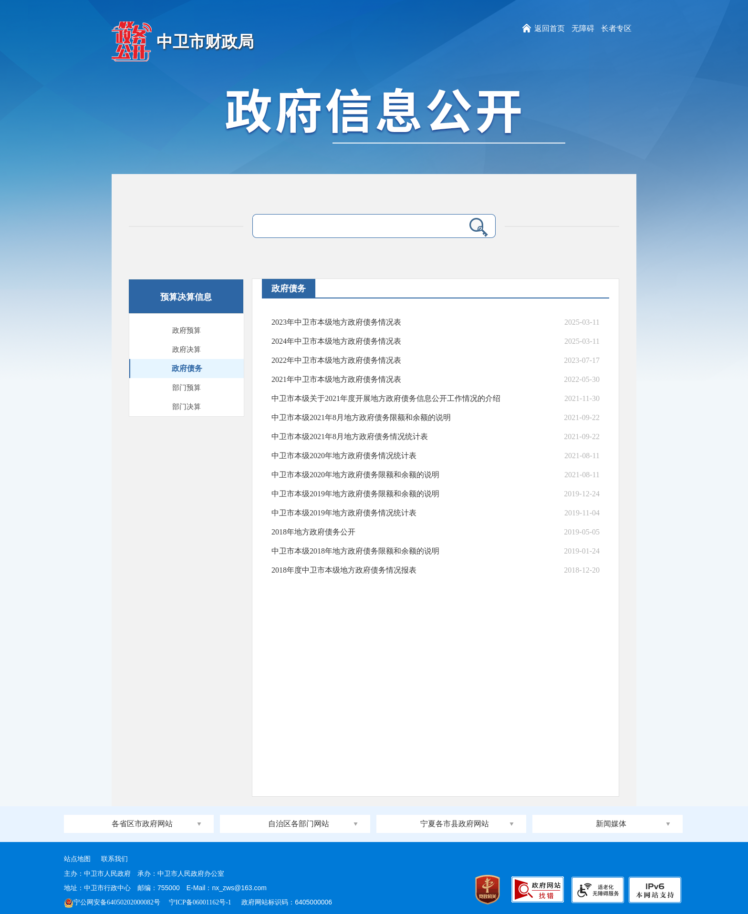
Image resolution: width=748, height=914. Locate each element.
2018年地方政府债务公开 (313, 532)
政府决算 (186, 349)
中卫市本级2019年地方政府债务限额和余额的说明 (355, 494)
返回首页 (549, 28)
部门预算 (186, 387)
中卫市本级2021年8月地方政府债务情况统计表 (349, 436)
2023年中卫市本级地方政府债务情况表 (336, 322)
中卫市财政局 (205, 42)
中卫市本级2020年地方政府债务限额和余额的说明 (355, 475)
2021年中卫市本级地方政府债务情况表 (336, 379)
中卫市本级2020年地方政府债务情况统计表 (343, 456)
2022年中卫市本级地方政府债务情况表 (336, 360)
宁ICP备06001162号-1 (201, 902)
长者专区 (616, 28)
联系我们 (114, 859)
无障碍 (582, 28)
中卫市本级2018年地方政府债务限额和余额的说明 (355, 551)
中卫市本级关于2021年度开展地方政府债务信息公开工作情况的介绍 (385, 398)
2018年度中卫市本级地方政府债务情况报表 (343, 570)
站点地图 (77, 859)
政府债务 (187, 368)
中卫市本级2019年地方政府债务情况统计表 (343, 513)
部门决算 (186, 407)
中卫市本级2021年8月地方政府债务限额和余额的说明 (361, 417)
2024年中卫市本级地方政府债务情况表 (336, 341)
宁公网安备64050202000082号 (112, 902)
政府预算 (186, 330)
